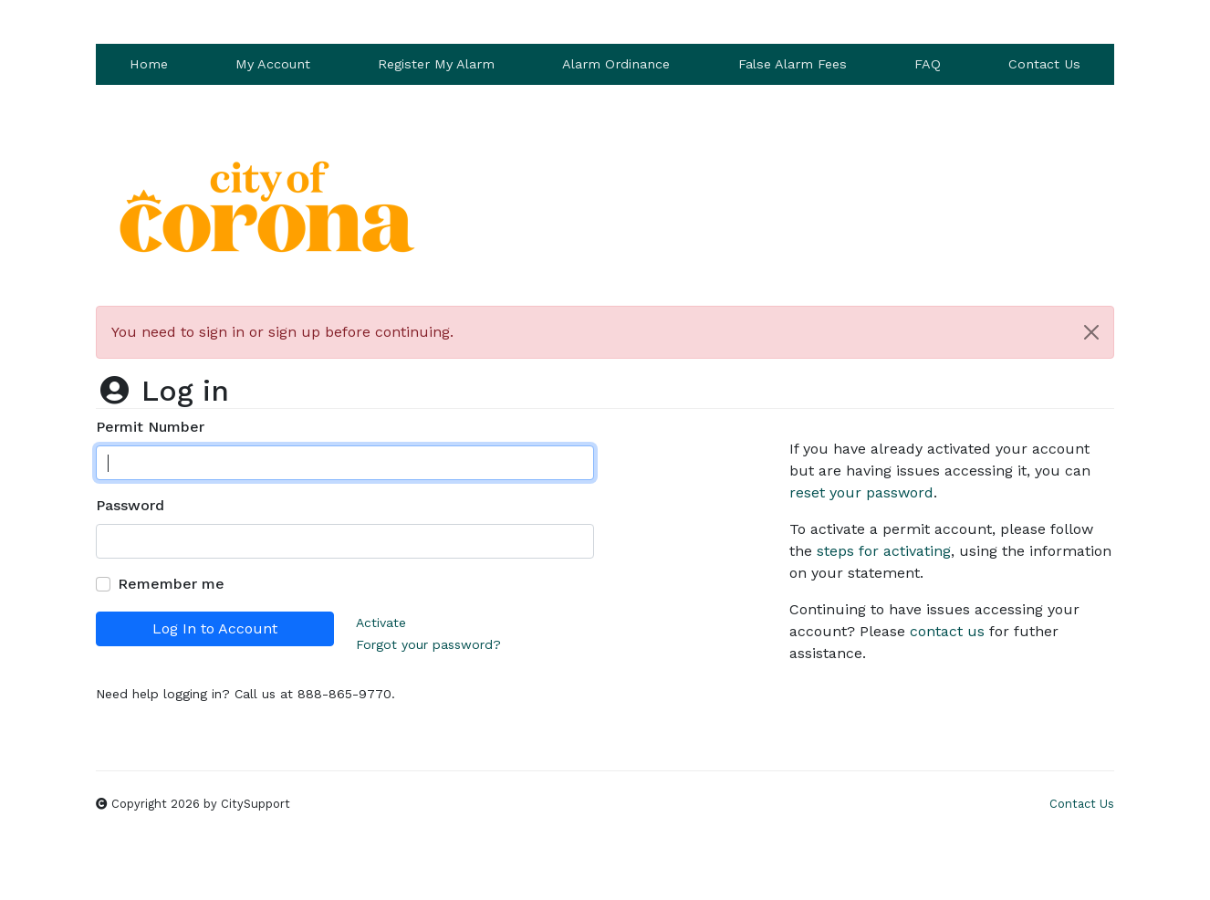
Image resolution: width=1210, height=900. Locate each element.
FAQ (927, 64)
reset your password (861, 492)
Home (149, 64)
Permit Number (150, 426)
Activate (381, 622)
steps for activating (884, 551)
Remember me (171, 583)
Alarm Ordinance (616, 64)
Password (130, 505)
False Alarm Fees (792, 64)
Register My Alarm (436, 64)
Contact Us (1044, 64)
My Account (272, 64)
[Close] (1091, 332)
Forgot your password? (428, 644)
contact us (947, 631)
